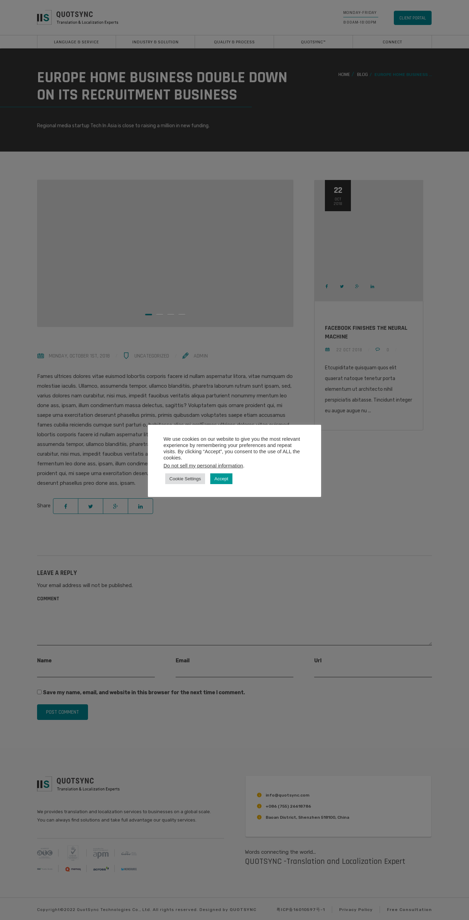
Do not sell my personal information (203, 465)
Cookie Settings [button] (185, 478)
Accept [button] (221, 478)
